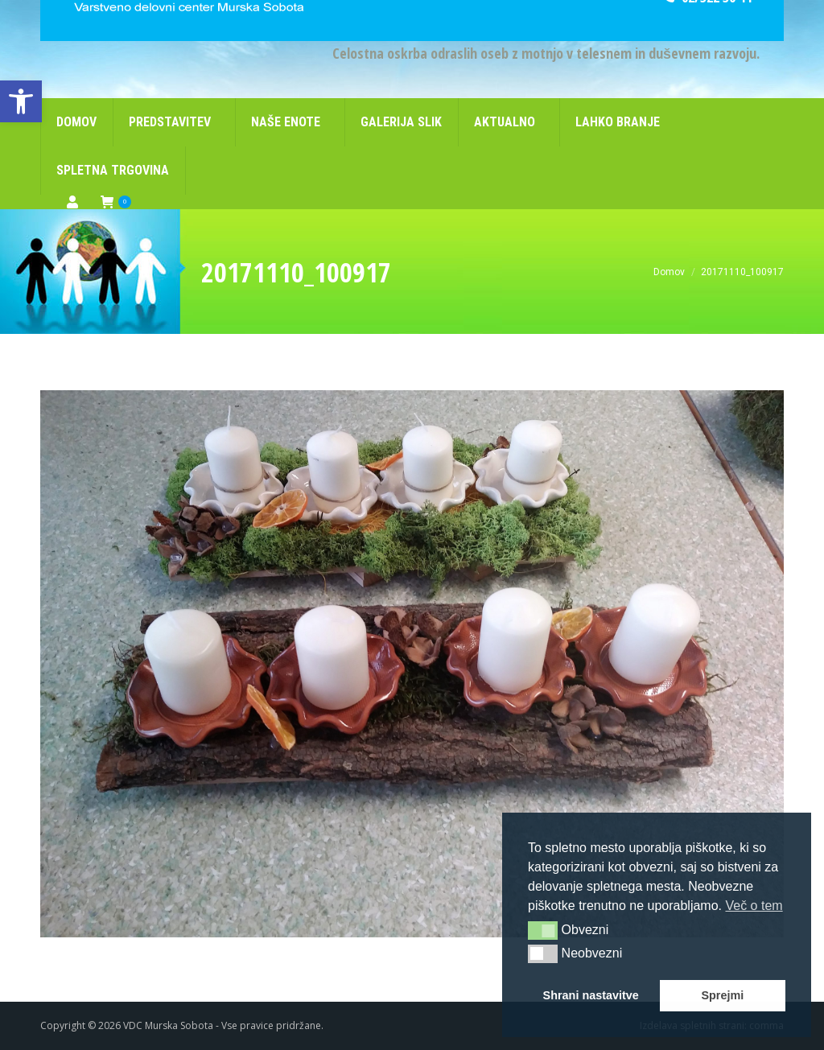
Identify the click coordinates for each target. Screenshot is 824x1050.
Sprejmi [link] (722, 995)
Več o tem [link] (753, 905)
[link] (21, 101)
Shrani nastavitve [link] (591, 995)
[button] (543, 930)
